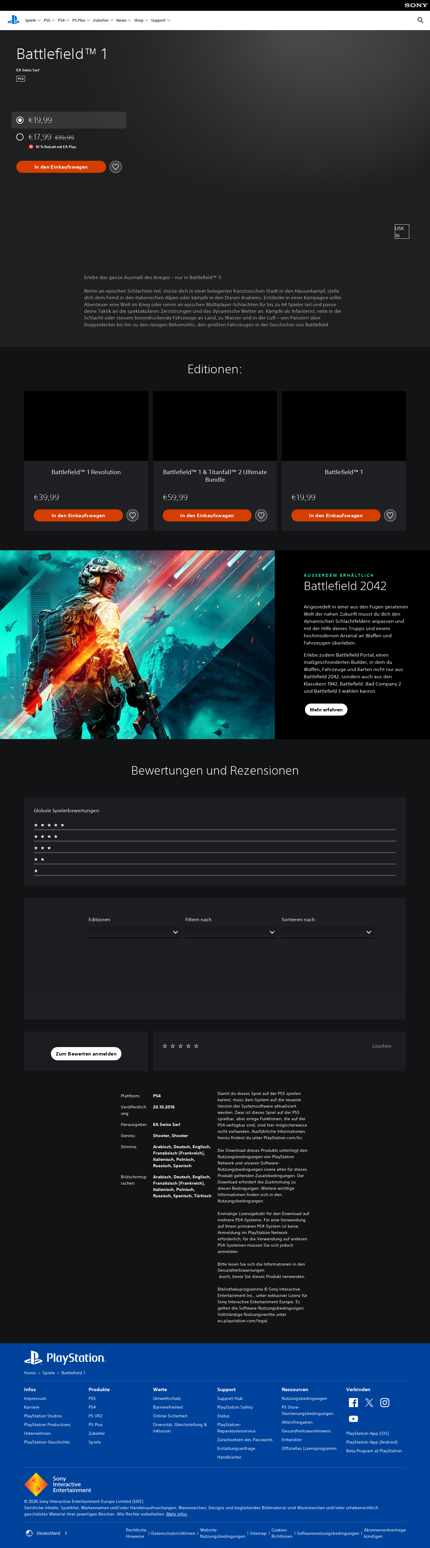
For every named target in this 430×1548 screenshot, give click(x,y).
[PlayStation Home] (13, 20)
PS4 (61, 20)
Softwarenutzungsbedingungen (328, 1533)
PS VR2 (95, 1416)
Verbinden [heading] (358, 1389)
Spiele (30, 20)
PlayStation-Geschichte (47, 1442)
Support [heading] (226, 1389)
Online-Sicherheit (170, 1416)
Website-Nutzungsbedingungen (222, 1533)
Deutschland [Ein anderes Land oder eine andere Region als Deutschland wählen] (46, 1533)
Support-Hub (230, 1398)
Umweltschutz (167, 1398)
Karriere (31, 1407)
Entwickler (292, 1439)
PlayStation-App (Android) (371, 1442)
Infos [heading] (30, 1389)
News (121, 20)
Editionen (99, 919)
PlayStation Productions (47, 1424)
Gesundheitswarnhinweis (306, 1431)
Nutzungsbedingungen (304, 1398)
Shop (138, 20)
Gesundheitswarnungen (241, 1270)
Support (158, 20)
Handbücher (229, 1457)
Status (223, 1416)
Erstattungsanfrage (236, 1448)
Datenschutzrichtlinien (173, 1533)
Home (30, 1372)
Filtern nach (198, 919)
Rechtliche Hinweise (136, 1533)
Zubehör (101, 20)
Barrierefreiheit (168, 1407)
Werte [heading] (160, 1389)
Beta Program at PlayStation (374, 1450)
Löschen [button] (381, 1046)
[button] (86, 1054)
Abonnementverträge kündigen (385, 1533)
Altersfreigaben (297, 1422)
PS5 (47, 20)
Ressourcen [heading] (295, 1389)
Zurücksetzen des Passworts (245, 1439)
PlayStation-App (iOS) (367, 1433)
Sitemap (258, 1533)
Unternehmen (37, 1433)
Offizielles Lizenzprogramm (309, 1448)
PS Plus (78, 20)
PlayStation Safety (235, 1407)
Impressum (35, 1398)
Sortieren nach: (299, 919)
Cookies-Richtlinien (281, 1533)
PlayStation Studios (43, 1416)
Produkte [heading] (99, 1389)
